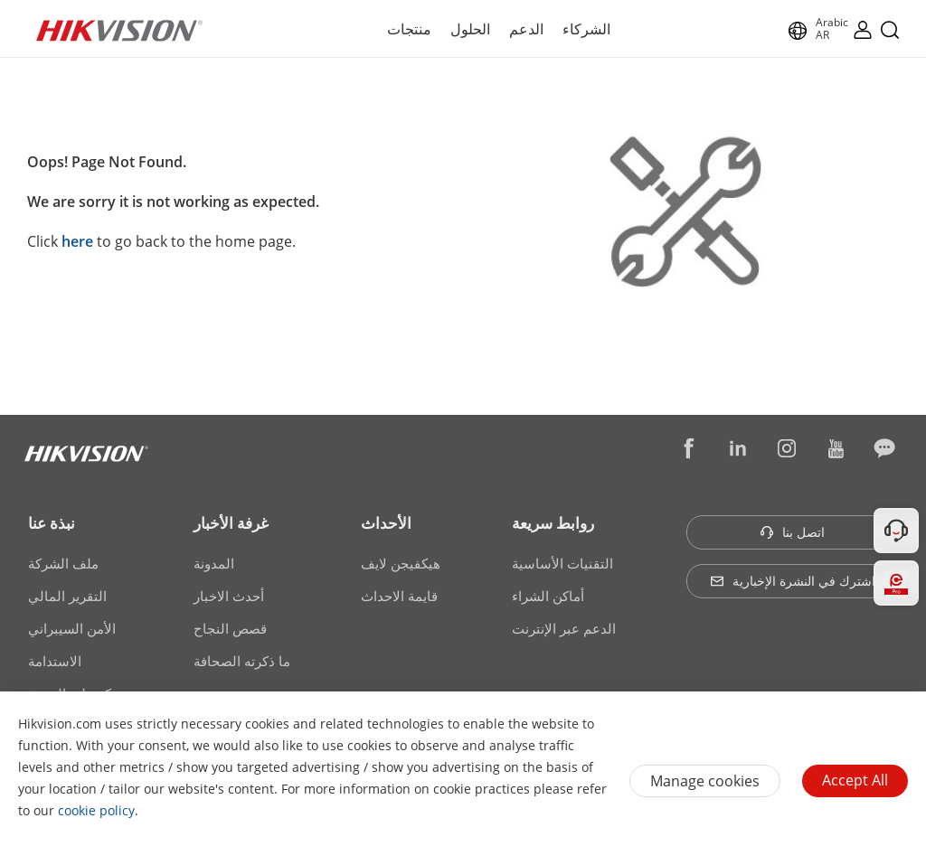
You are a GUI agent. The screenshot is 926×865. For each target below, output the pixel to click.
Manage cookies (705, 781)
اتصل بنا (792, 532)
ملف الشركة (63, 563)
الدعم (526, 29)
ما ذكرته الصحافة (242, 661)
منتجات (409, 29)
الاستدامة (54, 661)
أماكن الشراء (548, 596)
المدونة (214, 563)
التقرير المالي (67, 596)
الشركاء (586, 29)
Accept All (855, 780)
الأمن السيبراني (72, 628)
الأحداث (386, 522)
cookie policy (96, 810)
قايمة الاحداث (399, 596)
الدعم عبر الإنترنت (564, 628)
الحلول (470, 29)
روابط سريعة (553, 522)
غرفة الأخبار (231, 522)
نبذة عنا (51, 522)
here (77, 241)
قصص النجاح (230, 628)
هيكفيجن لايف (400, 563)
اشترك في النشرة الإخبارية (792, 580)
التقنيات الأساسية (562, 563)
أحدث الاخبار (229, 596)
